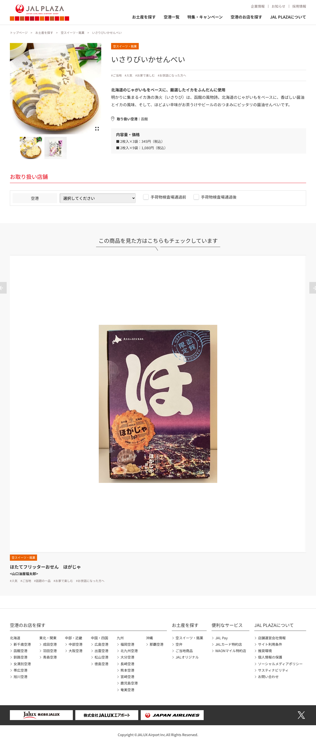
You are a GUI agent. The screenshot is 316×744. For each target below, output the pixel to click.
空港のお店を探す (246, 17)
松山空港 (101, 657)
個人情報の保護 (270, 657)
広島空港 (101, 644)
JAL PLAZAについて (288, 17)
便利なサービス (227, 625)
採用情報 (299, 6)
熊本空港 (127, 670)
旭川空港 (20, 676)
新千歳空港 (22, 644)
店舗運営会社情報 (272, 637)
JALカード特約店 (228, 644)
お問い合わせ (268, 676)
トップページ (19, 32)
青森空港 (50, 657)
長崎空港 (127, 663)
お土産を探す (144, 17)
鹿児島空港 (129, 683)
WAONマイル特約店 (230, 650)
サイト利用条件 (270, 644)
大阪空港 (75, 650)
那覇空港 (156, 644)
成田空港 (50, 644)
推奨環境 (265, 650)
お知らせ (278, 6)
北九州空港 (129, 650)
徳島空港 (101, 663)
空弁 (179, 644)
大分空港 (127, 657)
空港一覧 (171, 17)
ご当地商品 (184, 650)
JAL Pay (221, 637)
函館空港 (20, 650)
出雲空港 (101, 650)
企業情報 (258, 6)
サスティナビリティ (273, 670)
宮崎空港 (127, 676)
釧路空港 (20, 657)
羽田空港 (50, 650)
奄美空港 (127, 689)
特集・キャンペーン (205, 17)
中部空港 (75, 644)
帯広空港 (20, 670)
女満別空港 (22, 663)
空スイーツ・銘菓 (72, 32)
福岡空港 (127, 644)
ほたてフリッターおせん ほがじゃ (45, 566)
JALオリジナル (187, 657)
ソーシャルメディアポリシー (280, 663)
